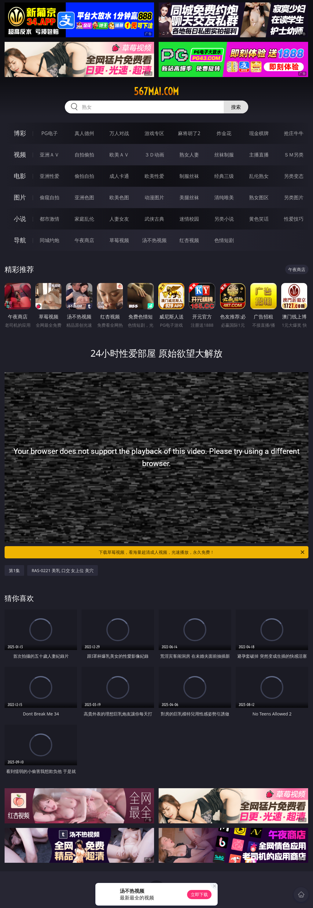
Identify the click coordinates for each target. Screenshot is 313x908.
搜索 (236, 107)
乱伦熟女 (259, 176)
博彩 (20, 133)
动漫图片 (154, 197)
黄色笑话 (259, 218)
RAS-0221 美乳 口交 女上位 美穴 (62, 570)
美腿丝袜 (189, 197)
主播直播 (259, 154)
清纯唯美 (224, 197)
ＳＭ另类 (294, 154)
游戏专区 (154, 133)
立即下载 (199, 894)
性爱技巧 (294, 218)
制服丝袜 (189, 176)
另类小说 (224, 218)
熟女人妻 (189, 154)
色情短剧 (224, 240)
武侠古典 (154, 218)
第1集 (14, 570)
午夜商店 (84, 240)
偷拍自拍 (84, 176)
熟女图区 (259, 197)
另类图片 (294, 197)
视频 (20, 154)
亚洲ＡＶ (49, 154)
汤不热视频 (154, 240)
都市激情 (49, 218)
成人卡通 (119, 176)
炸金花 (224, 133)
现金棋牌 (259, 133)
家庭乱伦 (84, 218)
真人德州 (84, 133)
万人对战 (119, 133)
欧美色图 (119, 197)
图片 (20, 197)
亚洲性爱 (49, 176)
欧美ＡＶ (119, 154)
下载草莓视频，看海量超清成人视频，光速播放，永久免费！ (202, 552)
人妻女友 (119, 218)
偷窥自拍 (49, 197)
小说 (20, 219)
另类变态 (294, 176)
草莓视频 (119, 240)
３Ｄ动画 (154, 154)
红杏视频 (189, 240)
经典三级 (224, 176)
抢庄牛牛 (294, 133)
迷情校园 (189, 218)
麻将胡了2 (189, 133)
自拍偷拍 (84, 154)
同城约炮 (49, 240)
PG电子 (49, 133)
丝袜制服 (224, 154)
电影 (20, 176)
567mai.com (156, 91)
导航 (20, 240)
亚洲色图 (84, 197)
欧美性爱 (154, 176)
